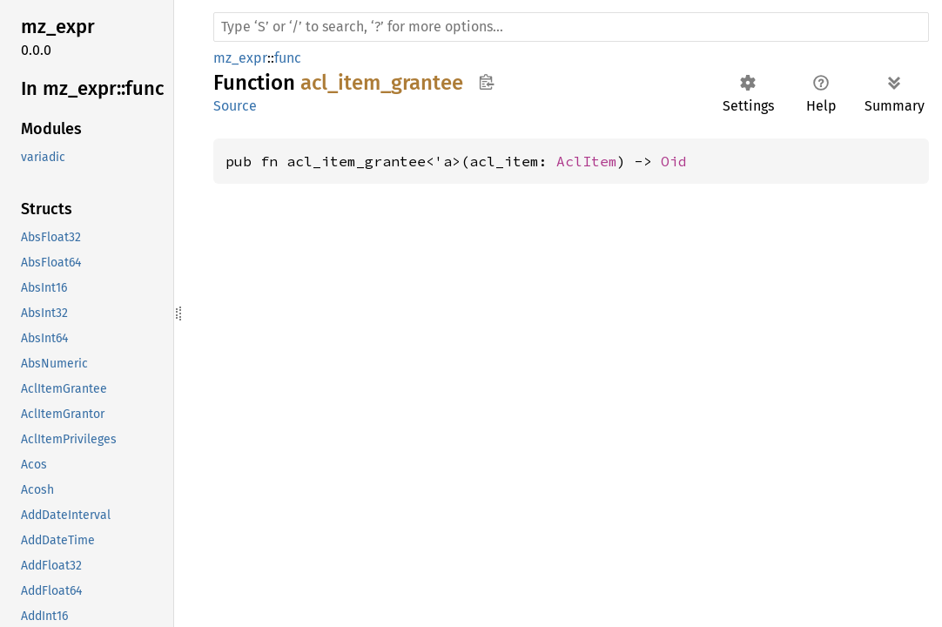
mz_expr (240, 58)
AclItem (586, 161)
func (287, 58)
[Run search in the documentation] (571, 27)
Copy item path (486, 82)
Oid (674, 161)
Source (235, 106)
